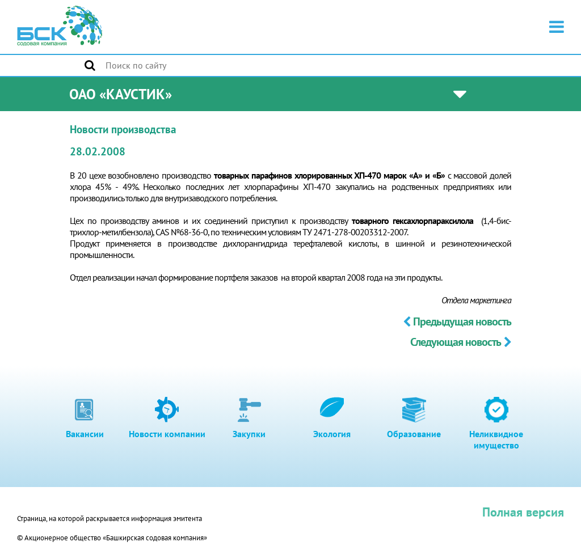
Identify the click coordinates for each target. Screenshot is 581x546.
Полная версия (523, 512)
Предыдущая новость (457, 321)
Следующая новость (460, 342)
